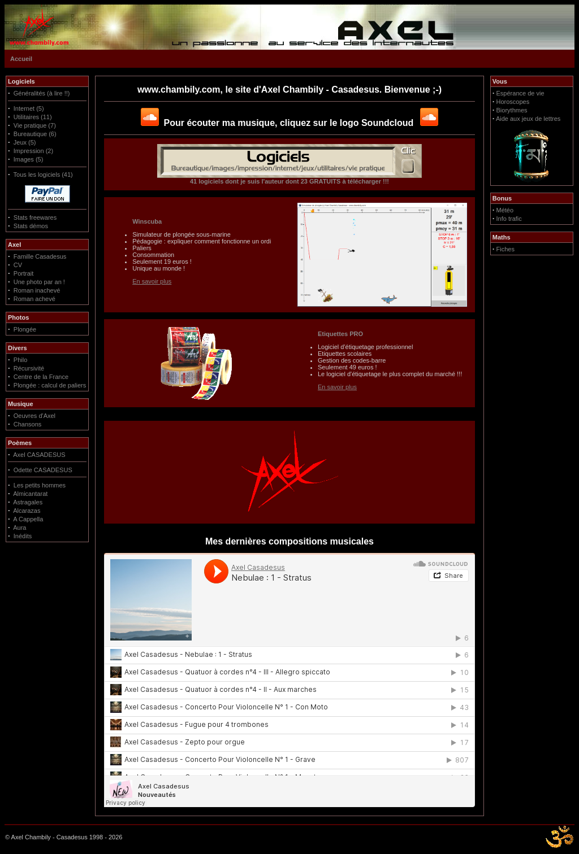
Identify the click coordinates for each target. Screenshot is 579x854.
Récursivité (29, 368)
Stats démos (31, 226)
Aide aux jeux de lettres (528, 118)
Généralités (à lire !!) (42, 93)
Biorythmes (512, 110)
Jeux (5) (25, 142)
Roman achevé (34, 298)
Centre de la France (41, 376)
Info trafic (509, 218)
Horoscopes (513, 101)
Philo (20, 359)
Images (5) (29, 159)
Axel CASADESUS (39, 454)
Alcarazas (26, 510)
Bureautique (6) (35, 133)
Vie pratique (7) (35, 125)
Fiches (505, 249)
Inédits (23, 536)
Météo (505, 210)
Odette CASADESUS (43, 470)
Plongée (25, 329)
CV (18, 265)
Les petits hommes (40, 485)
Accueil (21, 58)
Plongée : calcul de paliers (50, 385)
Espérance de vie (520, 93)
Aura (19, 527)
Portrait (23, 273)
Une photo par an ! (39, 281)
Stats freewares (35, 217)
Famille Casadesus (40, 256)
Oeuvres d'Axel (34, 415)
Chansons (28, 424)
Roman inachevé (37, 290)
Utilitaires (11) (33, 117)
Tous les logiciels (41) (43, 174)
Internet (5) (29, 108)
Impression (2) (33, 150)
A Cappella (28, 519)
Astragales (27, 502)
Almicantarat (30, 493)
